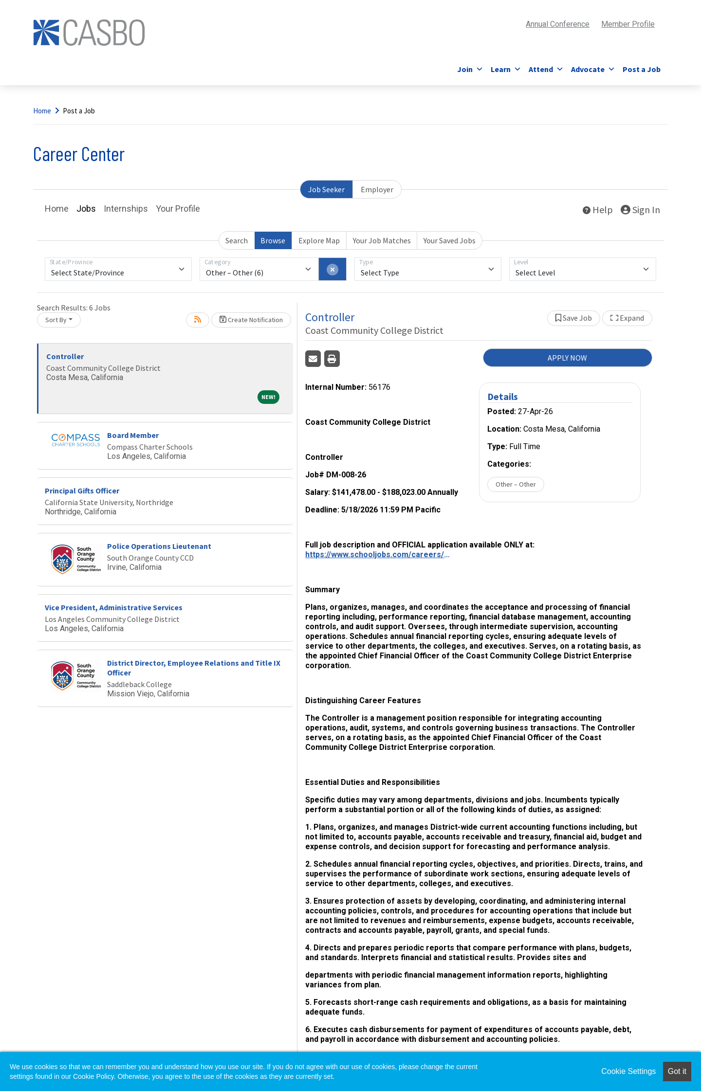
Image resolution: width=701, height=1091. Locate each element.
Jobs (86, 208)
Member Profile (628, 24)
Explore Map (319, 240)
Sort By (56, 319)
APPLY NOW (567, 358)
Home (42, 110)
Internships (126, 208)
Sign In (640, 209)
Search (236, 240)
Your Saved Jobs (450, 240)
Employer (377, 189)
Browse (272, 240)
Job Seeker (326, 189)
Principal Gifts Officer (82, 490)
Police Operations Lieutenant (159, 546)
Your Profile (178, 208)
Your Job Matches (382, 240)
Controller (65, 356)
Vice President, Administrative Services (114, 607)
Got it (677, 1071)
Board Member (133, 435)
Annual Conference (558, 24)
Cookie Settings (628, 1071)
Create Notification (251, 319)
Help (598, 209)
